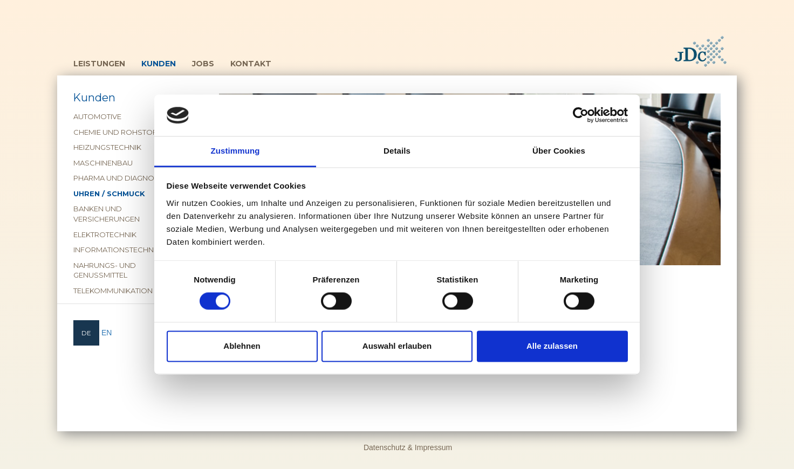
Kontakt (250, 63)
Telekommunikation (113, 290)
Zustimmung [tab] (235, 150)
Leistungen (99, 63)
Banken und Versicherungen (106, 213)
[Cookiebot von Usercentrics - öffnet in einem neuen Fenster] (580, 115)
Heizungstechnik (107, 147)
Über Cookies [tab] (558, 150)
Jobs (203, 63)
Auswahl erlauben (397, 345)
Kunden (158, 63)
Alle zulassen (552, 345)
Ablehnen (241, 345)
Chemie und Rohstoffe (119, 132)
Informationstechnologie (127, 249)
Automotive (97, 116)
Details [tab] (397, 150)
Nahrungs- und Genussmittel (104, 270)
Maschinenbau (103, 162)
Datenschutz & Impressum (408, 447)
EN (106, 332)
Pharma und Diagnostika (123, 178)
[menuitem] (86, 333)
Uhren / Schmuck (109, 193)
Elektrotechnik (104, 234)
